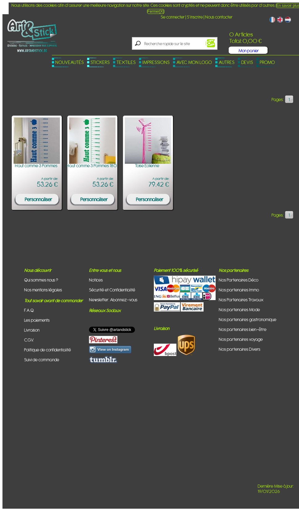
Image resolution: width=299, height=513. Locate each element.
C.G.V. (29, 339)
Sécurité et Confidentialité (112, 289)
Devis (247, 62)
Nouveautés (69, 62)
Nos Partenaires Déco (239, 279)
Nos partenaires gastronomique (247, 319)
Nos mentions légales (43, 289)
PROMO (267, 62)
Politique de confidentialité (47, 349)
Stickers (100, 62)
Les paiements (37, 320)
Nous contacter (219, 16)
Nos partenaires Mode (239, 309)
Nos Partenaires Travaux (241, 299)
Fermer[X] (155, 11)
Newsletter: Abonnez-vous (113, 299)
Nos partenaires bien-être (243, 329)
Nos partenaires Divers (239, 349)
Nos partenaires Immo (239, 289)
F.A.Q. (29, 310)
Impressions (156, 62)
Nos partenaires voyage (241, 339)
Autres (226, 62)
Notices (96, 279)
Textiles (126, 62)
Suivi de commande (41, 359)
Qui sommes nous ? (41, 279)
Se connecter (173, 16)
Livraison (32, 330)
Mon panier (248, 50)
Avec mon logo (194, 62)
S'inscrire (195, 16)
